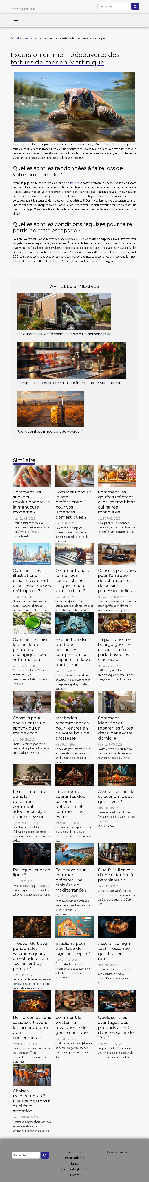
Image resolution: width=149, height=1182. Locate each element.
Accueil (15, 38)
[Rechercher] (113, 6)
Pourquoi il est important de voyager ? (50, 431)
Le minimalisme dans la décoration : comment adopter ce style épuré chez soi (29, 804)
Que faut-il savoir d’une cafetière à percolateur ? (115, 875)
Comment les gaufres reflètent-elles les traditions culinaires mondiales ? (116, 502)
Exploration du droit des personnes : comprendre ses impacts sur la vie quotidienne (73, 652)
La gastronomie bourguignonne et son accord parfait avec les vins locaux (114, 649)
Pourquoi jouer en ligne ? (31, 872)
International (74, 1158)
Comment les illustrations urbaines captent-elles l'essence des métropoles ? (32, 580)
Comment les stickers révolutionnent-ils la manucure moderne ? (31, 502)
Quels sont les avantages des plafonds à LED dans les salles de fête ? (116, 1027)
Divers (26, 38)
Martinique (76, 183)
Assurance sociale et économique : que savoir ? (116, 796)
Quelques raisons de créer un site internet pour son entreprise (71, 382)
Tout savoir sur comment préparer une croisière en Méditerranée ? (71, 880)
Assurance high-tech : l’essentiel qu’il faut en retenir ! (114, 951)
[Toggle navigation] (16, 20)
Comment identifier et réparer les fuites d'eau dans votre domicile (115, 728)
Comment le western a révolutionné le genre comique (71, 1025)
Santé (74, 1163)
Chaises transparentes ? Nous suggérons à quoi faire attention (31, 1101)
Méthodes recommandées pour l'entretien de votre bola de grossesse (72, 728)
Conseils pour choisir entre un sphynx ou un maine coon (29, 725)
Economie (74, 1152)
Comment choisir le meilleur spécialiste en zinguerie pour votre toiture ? (73, 580)
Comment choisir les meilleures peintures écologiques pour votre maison (31, 649)
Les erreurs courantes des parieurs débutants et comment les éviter (70, 804)
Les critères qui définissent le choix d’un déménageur (64, 334)
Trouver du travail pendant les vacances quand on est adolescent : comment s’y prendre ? (31, 956)
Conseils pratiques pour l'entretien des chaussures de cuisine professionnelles (117, 580)
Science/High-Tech (74, 1169)
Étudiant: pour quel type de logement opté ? (72, 948)
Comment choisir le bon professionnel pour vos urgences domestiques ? (73, 504)
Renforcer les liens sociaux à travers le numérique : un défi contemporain (32, 1027)
